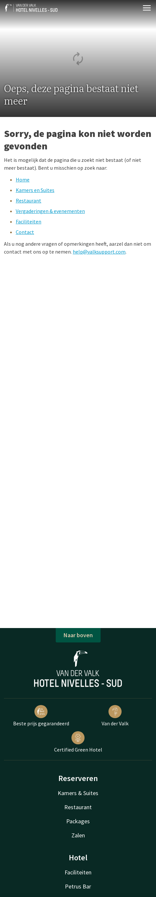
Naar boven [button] (78, 635)
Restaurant (28, 200)
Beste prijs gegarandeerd (41, 716)
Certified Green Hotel (78, 742)
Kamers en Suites (35, 190)
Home (22, 179)
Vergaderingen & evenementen (50, 211)
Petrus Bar (78, 886)
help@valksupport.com (99, 251)
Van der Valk (115, 716)
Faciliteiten (28, 221)
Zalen (78, 835)
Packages (78, 821)
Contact (25, 232)
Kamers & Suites (78, 793)
